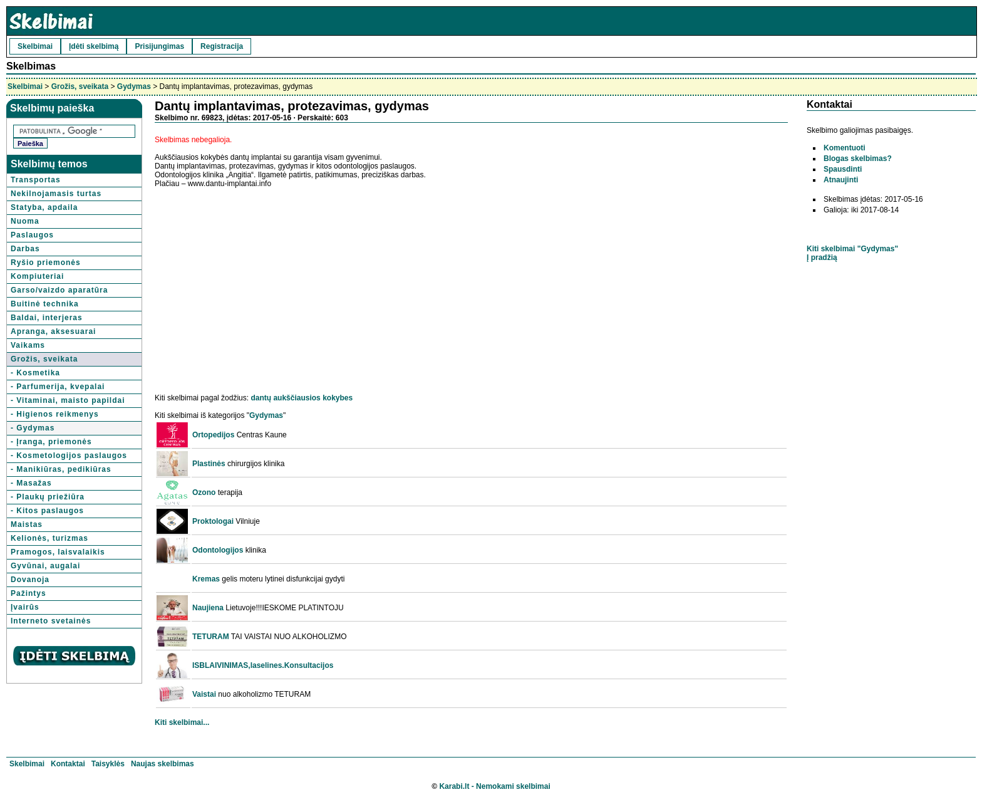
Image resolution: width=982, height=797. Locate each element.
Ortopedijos (213, 434)
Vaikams (28, 345)
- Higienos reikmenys (55, 414)
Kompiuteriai (37, 276)
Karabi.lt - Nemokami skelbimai (494, 786)
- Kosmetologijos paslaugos (69, 455)
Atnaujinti (841, 179)
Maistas (27, 524)
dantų (261, 397)
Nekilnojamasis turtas (56, 193)
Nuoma (25, 221)
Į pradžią (822, 257)
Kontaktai (68, 763)
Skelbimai (35, 46)
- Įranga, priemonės (51, 441)
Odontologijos (217, 550)
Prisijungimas (159, 46)
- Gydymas (32, 428)
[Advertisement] (260, 284)
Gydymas (134, 86)
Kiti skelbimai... (182, 722)
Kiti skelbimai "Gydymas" (852, 248)
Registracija (221, 46)
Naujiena (208, 607)
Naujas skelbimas (162, 763)
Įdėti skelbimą (93, 46)
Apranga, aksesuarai (53, 331)
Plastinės (208, 463)
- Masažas (31, 483)
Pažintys (28, 593)
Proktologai (213, 521)
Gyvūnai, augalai (45, 565)
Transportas (36, 179)
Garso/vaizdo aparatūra (59, 290)
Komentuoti (845, 147)
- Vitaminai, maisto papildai (68, 400)
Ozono (203, 492)
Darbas (25, 248)
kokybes (338, 397)
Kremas (206, 579)
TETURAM (210, 636)
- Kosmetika (35, 372)
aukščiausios (296, 397)
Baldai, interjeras (47, 317)
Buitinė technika (45, 304)
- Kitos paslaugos (47, 510)
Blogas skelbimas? (858, 158)
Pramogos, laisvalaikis (58, 552)
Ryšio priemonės (46, 262)
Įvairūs (25, 607)
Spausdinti (843, 169)
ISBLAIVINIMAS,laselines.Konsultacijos (262, 665)
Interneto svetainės (51, 621)
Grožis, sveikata (79, 86)
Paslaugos (32, 235)
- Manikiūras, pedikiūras (61, 469)
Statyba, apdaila (44, 207)
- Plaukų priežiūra (48, 496)
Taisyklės (108, 763)
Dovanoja (30, 579)
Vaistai (204, 694)
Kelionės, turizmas (49, 538)
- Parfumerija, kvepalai (58, 386)
